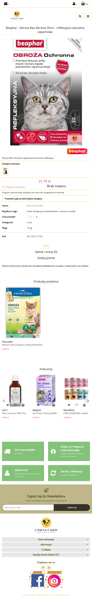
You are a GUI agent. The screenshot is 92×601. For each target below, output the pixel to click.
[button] (84, 4)
